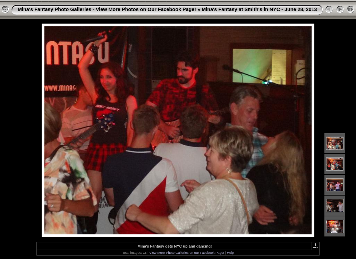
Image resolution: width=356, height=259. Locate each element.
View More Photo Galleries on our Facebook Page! (186, 252)
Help (230, 252)
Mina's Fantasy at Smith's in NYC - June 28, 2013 (259, 9)
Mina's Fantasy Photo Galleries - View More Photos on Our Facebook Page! (107, 9)
